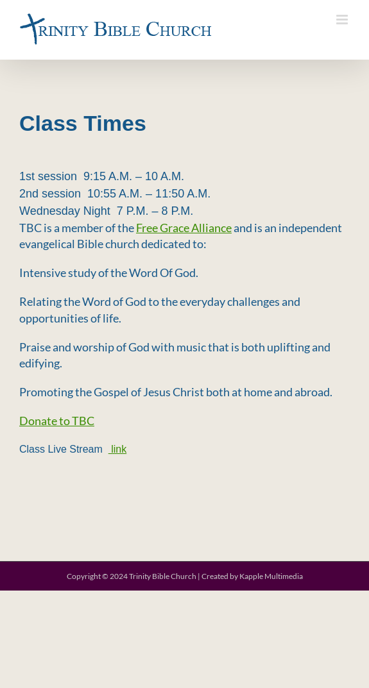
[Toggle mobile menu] (343, 19)
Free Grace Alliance (184, 228)
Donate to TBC (56, 421)
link (117, 449)
